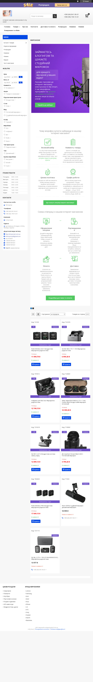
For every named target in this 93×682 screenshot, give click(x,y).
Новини (81, 27)
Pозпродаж (62, 27)
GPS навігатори (8, 604)
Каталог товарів (9, 43)
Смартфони (7, 591)
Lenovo (28, 591)
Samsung (29, 593)
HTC (27, 610)
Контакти (34, 27)
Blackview (29, 620)
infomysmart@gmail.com (13, 236)
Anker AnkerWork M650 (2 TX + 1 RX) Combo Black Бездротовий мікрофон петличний (74, 402)
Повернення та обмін (11, 30)
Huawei (28, 615)
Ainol (27, 599)
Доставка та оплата (48, 27)
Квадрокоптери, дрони (11, 607)
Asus (27, 601)
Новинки (72, 27)
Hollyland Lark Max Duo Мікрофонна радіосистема (43, 401)
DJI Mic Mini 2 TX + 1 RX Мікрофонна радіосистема (73, 349)
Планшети (7, 593)
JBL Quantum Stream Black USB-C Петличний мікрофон (72, 454)
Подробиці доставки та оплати (60, 298)
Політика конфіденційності (57, 629)
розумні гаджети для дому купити (48, 159)
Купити (37, 364)
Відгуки (6, 60)
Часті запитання (9, 63)
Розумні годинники (9, 601)
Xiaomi (28, 618)
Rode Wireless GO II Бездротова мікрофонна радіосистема (42, 349)
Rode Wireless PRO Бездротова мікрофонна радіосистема (41, 506)
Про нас (25, 27)
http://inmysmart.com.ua (13, 234)
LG (27, 607)
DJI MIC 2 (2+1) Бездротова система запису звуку (43, 454)
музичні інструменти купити (45, 92)
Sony (27, 612)
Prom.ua (55, 627)
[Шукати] (55, 16)
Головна (7, 27)
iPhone (28, 604)
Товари (15, 27)
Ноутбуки (7, 596)
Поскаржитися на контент (42, 629)
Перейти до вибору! (45, 105)
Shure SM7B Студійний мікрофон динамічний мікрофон (72, 506)
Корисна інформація (10, 46)
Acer (27, 596)
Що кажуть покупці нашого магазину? (60, 203)
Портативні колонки (10, 599)
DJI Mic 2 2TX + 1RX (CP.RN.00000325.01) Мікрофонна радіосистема (44, 558)
